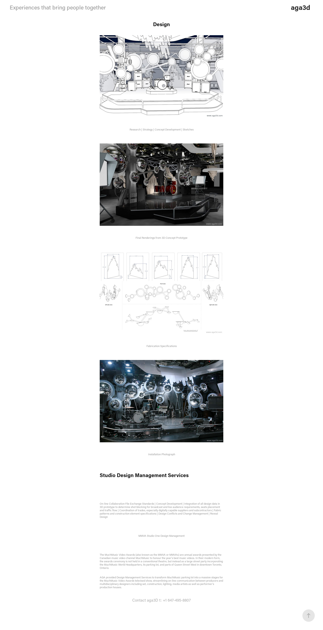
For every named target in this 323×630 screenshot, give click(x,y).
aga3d (300, 7)
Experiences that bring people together (58, 7)
